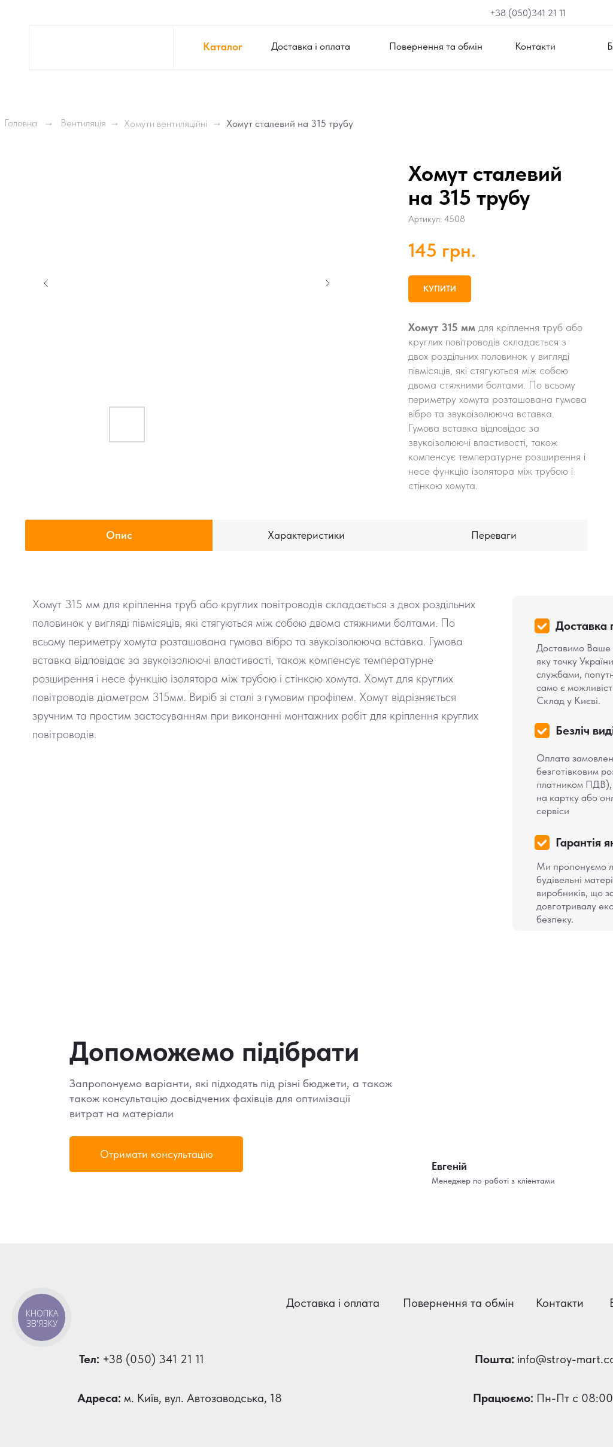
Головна (20, 123)
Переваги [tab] (494, 535)
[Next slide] (327, 283)
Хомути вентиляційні (165, 123)
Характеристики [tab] (306, 535)
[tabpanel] (306, 756)
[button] (156, 1154)
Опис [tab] (119, 535)
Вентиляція (83, 123)
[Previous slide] (46, 283)
